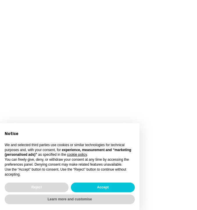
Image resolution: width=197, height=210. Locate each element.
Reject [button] (36, 187)
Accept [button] (103, 187)
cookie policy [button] (77, 155)
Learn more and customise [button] (70, 199)
